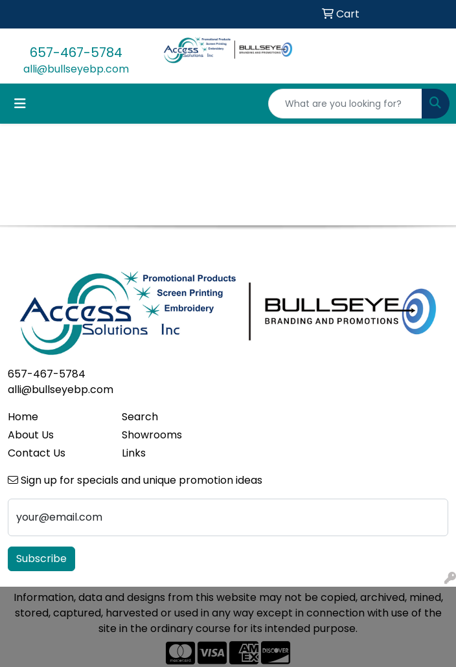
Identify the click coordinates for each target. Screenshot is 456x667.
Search (140, 416)
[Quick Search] (345, 104)
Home (23, 416)
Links (134, 453)
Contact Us (36, 453)
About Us (31, 434)
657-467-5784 (76, 52)
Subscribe (41, 558)
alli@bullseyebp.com (76, 69)
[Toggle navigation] (20, 104)
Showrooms (152, 434)
